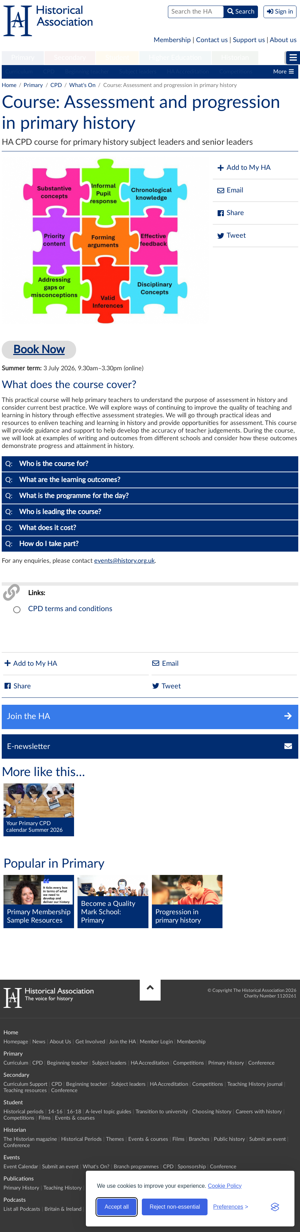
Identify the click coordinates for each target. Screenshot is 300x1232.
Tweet (231, 235)
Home (9, 85)
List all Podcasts (21, 1209)
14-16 (55, 1111)
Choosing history (212, 1111)
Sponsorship (192, 1166)
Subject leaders (137, 71)
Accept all (117, 1207)
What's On (82, 85)
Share (230, 213)
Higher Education (175, 57)
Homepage (15, 1041)
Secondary (70, 57)
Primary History (226, 1063)
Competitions (235, 71)
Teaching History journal (255, 1084)
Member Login (156, 1041)
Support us (249, 40)
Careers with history (259, 1111)
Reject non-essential (174, 1207)
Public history (229, 1139)
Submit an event (267, 1139)
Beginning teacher (87, 71)
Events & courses (75, 1118)
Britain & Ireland (62, 1209)
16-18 (74, 1111)
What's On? (96, 1166)
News (39, 1041)
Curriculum (19, 71)
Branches (199, 1139)
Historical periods (23, 1111)
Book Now (39, 349)
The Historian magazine (30, 1139)
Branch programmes (136, 1166)
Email (229, 190)
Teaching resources (25, 1090)
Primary (22, 57)
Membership (172, 40)
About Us (60, 1041)
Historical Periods (81, 1139)
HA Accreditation (188, 71)
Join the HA (122, 1041)
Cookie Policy (225, 1186)
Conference (261, 1063)
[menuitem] (22, 58)
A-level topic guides (108, 1111)
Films (45, 1118)
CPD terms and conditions (70, 609)
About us (283, 40)
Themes (115, 1139)
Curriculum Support (25, 1084)
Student (117, 57)
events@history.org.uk (124, 561)
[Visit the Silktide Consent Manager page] (275, 1207)
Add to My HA (243, 168)
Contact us (212, 40)
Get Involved (90, 1041)
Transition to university (162, 1111)
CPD (49, 71)
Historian (235, 57)
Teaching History (62, 1188)
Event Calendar (20, 1166)
